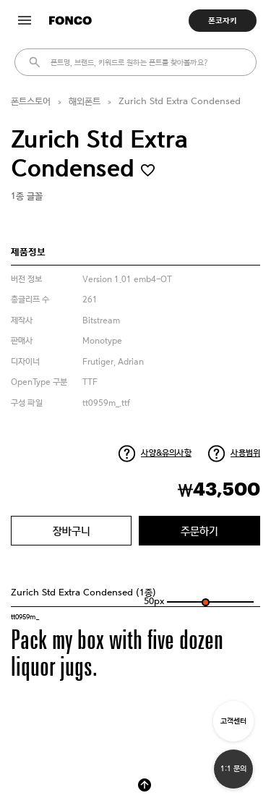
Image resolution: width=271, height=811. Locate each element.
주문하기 (199, 531)
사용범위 (245, 453)
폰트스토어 (31, 101)
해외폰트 (84, 101)
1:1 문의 (233, 768)
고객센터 (233, 721)
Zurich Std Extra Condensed (180, 101)
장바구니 (71, 531)
